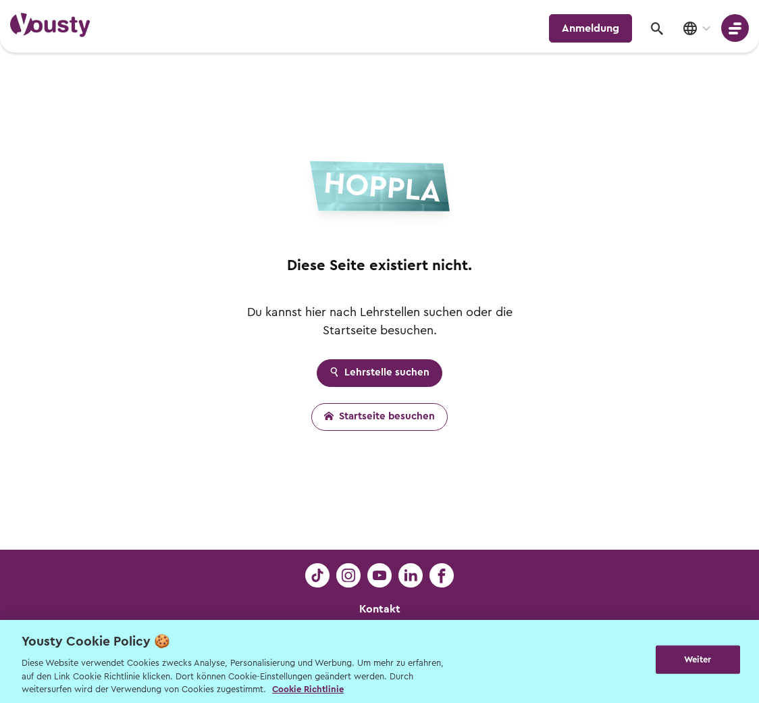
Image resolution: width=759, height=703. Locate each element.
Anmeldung (590, 28)
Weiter (698, 660)
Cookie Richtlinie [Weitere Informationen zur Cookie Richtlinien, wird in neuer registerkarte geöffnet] (308, 689)
